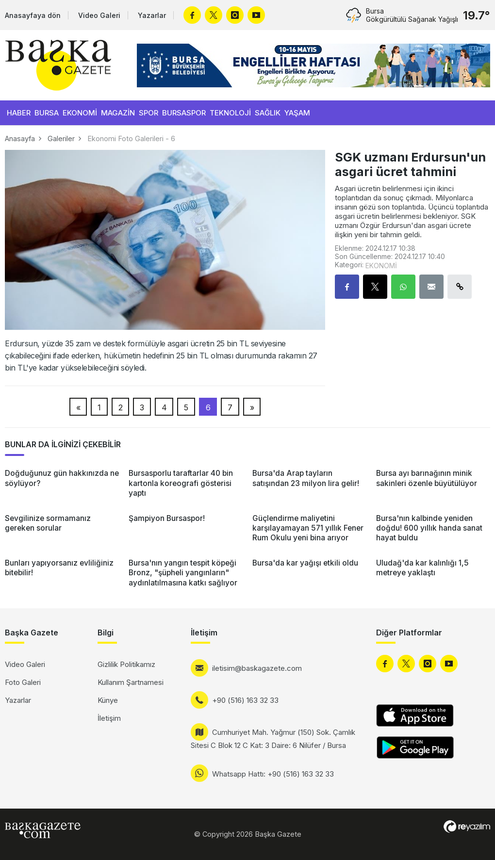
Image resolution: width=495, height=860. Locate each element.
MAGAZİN (118, 112)
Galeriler (61, 138)
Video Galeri (99, 15)
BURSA (46, 112)
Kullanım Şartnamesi (131, 682)
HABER (19, 112)
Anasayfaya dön (33, 15)
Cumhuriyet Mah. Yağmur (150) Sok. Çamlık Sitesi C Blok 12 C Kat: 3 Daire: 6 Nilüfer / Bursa (273, 739)
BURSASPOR (184, 112)
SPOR (148, 112)
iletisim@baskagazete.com (257, 668)
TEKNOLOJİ (230, 112)
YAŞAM (297, 112)
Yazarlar (152, 15)
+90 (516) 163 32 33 (245, 700)
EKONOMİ (80, 112)
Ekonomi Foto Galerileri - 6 (131, 138)
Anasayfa (20, 138)
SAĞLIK (267, 112)
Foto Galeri (23, 682)
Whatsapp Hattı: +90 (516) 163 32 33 (273, 774)
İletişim (109, 718)
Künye (108, 700)
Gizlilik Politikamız (126, 664)
